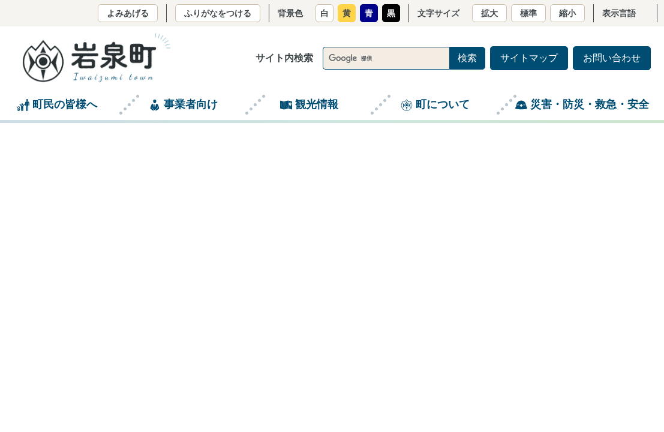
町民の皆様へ (64, 104)
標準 (528, 13)
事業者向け (191, 104)
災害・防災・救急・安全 (589, 104)
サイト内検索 (284, 58)
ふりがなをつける (217, 13)
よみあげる (128, 13)
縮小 (567, 13)
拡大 (489, 13)
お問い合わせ (612, 58)
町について (443, 104)
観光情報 (316, 104)
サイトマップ (529, 58)
